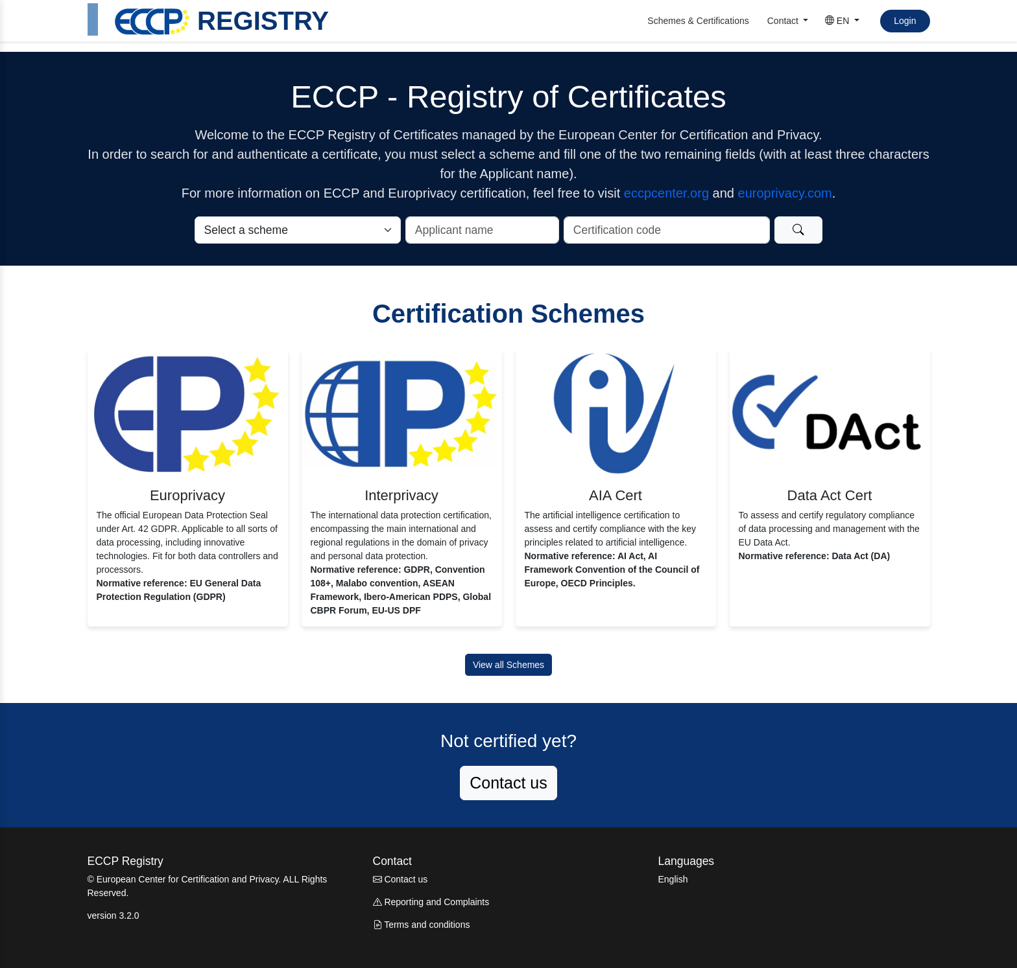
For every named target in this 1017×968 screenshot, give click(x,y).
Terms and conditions (421, 924)
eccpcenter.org (666, 193)
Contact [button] (784, 21)
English (673, 879)
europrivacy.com (785, 193)
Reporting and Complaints (431, 902)
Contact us (508, 783)
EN (838, 21)
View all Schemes (508, 665)
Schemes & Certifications (697, 21)
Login (905, 21)
